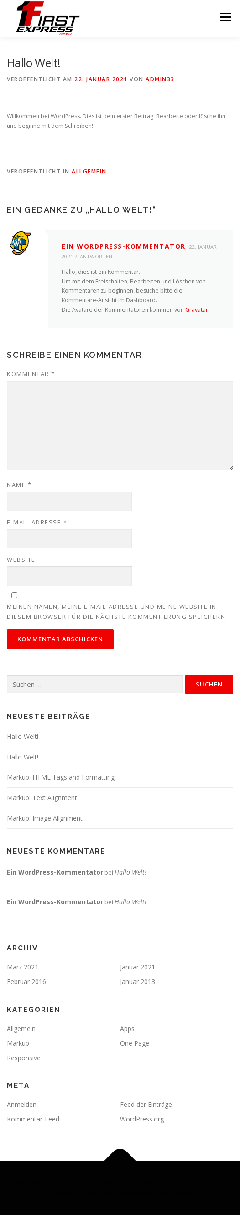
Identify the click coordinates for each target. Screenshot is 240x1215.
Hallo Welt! (22, 736)
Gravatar (196, 310)
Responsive (24, 1057)
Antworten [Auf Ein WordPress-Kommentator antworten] (96, 256)
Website (21, 559)
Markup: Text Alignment (42, 797)
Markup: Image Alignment (45, 818)
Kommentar (31, 374)
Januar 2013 (137, 981)
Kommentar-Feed (33, 1119)
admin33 (160, 79)
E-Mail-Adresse (37, 522)
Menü (224, 17)
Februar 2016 (26, 981)
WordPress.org (142, 1119)
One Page (134, 1043)
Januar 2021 (137, 967)
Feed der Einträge (146, 1104)
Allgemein (89, 171)
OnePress (100, 1193)
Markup (18, 1043)
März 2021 (22, 967)
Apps (127, 1028)
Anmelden (22, 1104)
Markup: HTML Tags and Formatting (61, 777)
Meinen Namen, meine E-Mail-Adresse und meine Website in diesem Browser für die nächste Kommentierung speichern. (117, 611)
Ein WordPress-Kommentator (124, 246)
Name (19, 485)
